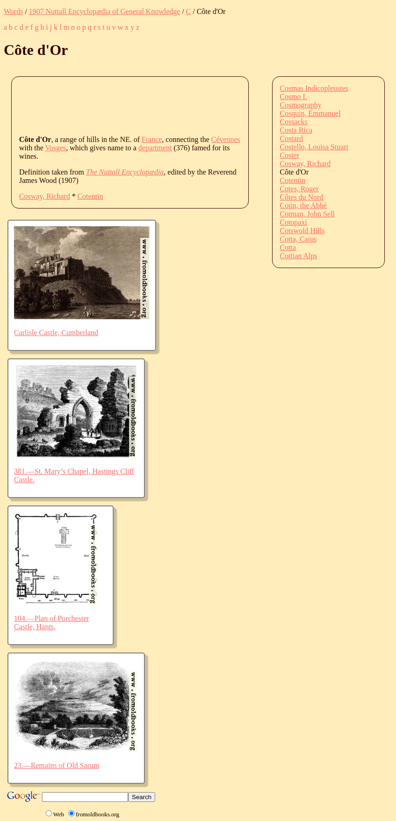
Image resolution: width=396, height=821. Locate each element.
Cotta (288, 247)
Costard (291, 138)
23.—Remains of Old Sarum (56, 765)
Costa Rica (296, 130)
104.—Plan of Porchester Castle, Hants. (51, 622)
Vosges (55, 148)
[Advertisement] (188, 105)
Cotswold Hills (302, 231)
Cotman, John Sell (307, 214)
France (152, 139)
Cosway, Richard (44, 196)
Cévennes (225, 139)
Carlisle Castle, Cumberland (56, 332)
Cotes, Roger (299, 189)
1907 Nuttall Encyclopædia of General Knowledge (104, 11)
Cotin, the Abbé (303, 205)
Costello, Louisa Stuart (314, 147)
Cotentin (90, 196)
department (155, 148)
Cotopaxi (293, 222)
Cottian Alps (298, 256)
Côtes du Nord (301, 197)
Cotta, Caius (298, 239)
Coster (290, 155)
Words (13, 11)
